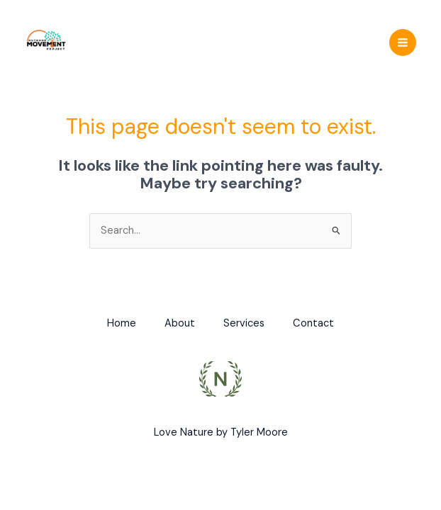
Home (121, 323)
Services (243, 323)
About (179, 323)
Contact (313, 323)
